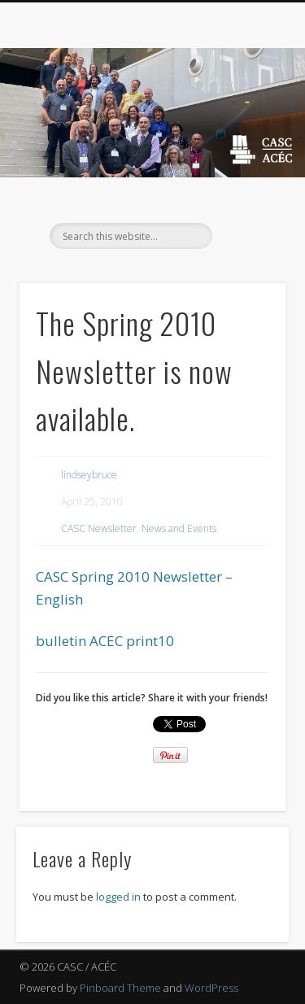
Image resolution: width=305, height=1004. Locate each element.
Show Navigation (246, 146)
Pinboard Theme (120, 987)
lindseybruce (89, 475)
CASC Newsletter (99, 528)
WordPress (211, 987)
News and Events (179, 528)
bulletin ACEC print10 (105, 640)
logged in (118, 896)
